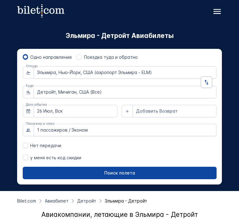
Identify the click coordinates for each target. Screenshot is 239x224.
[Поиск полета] (120, 173)
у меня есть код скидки (55, 157)
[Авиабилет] (56, 201)
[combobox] (125, 72)
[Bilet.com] (26, 201)
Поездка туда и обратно (111, 57)
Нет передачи (45, 145)
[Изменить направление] (206, 82)
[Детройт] (86, 201)
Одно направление (51, 57)
